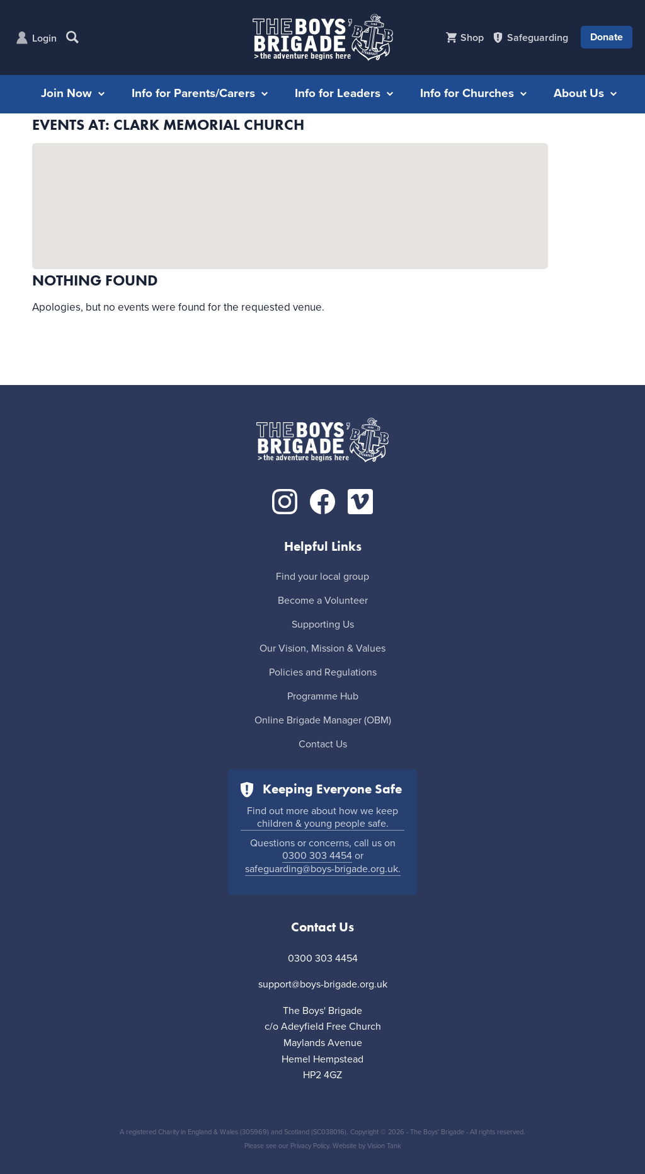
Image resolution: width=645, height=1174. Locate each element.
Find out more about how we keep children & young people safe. (322, 817)
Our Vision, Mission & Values (322, 648)
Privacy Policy (309, 1146)
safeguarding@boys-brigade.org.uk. (323, 869)
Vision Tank (384, 1146)
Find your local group (322, 576)
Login (44, 38)
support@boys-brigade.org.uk (322, 984)
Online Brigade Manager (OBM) (322, 720)
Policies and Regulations (323, 672)
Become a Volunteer (323, 600)
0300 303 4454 (317, 855)
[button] (290, 194)
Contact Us (323, 744)
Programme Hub (322, 696)
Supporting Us (323, 624)
